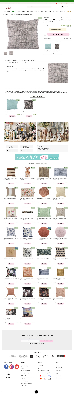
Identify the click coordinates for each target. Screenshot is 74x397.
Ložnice (41, 87)
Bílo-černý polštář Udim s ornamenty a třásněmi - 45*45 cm (26, 259)
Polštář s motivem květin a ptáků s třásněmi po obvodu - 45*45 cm (43, 299)
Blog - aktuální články (25, 381)
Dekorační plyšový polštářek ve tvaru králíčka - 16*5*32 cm (27, 179)
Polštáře (12, 87)
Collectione (46, 17)
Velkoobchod (23, 375)
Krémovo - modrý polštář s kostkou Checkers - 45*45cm (60, 259)
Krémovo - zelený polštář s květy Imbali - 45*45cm (43, 259)
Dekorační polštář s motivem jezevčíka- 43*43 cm (26, 319)
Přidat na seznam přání (66, 17)
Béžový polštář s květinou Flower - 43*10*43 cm (58, 199)
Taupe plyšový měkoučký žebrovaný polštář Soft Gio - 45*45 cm (43, 179)
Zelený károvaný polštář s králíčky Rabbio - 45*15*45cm (11, 219)
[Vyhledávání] (39, 7)
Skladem (8, 87)
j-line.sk (26, 385)
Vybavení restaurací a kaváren (26, 373)
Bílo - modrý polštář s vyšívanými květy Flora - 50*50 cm (11, 239)
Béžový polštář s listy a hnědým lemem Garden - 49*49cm (26, 279)
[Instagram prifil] (11, 366)
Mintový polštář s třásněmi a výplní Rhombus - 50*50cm (43, 219)
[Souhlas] (29, 343)
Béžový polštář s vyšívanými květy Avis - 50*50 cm (59, 219)
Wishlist (63, 3)
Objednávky (40, 365)
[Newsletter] (30, 341)
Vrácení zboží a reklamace (26, 372)
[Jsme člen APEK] (7, 374)
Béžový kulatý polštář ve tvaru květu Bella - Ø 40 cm (43, 199)
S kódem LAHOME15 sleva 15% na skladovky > (37, 1)
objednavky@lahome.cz (50, 149)
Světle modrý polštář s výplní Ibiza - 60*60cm (47, 51)
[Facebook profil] (6, 366)
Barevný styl (15, 87)
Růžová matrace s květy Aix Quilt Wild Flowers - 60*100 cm (26, 199)
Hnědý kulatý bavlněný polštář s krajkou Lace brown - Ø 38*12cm (43, 239)
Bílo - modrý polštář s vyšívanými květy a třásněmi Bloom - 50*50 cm (26, 239)
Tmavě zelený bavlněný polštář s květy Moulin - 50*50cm (11, 279)
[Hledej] (52, 7)
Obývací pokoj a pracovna (35, 87)
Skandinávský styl (20, 87)
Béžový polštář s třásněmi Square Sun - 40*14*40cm (10, 259)
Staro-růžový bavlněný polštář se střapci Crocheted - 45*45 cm (10, 299)
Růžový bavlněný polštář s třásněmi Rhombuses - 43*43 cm (59, 299)
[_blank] (17, 366)
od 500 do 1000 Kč (27, 87)
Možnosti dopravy (47, 38)
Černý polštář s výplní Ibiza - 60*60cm (56, 51)
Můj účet (58, 3)
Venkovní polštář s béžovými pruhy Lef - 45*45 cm (10, 199)
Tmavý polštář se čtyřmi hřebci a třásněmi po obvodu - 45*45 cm (27, 299)
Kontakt (22, 368)
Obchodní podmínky (25, 366)
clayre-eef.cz (23, 383)
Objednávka (69, 3)
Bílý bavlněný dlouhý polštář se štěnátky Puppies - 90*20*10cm (26, 219)
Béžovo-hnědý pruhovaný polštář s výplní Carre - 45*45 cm (10, 179)
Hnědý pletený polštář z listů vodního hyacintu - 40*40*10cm (59, 279)
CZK (50, 3)
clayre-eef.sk (29, 383)
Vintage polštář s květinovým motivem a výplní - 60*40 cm (10, 319)
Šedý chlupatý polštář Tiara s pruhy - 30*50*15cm (42, 279)
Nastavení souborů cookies (43, 370)
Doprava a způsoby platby (26, 365)
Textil (5, 87)
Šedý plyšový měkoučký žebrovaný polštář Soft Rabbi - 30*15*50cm (60, 179)
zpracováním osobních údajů (40, 343)
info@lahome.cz (18, 3)
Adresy (39, 367)
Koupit (13, 116)
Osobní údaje (40, 368)
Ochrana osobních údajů (25, 370)
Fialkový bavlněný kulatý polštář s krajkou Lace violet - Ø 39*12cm (60, 239)
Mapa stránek (23, 380)
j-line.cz (22, 385)
